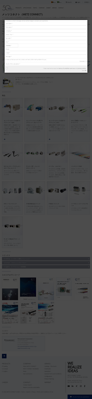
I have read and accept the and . (64, 68)
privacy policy (82, 68)
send (84, 70)
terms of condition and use (67, 68)
